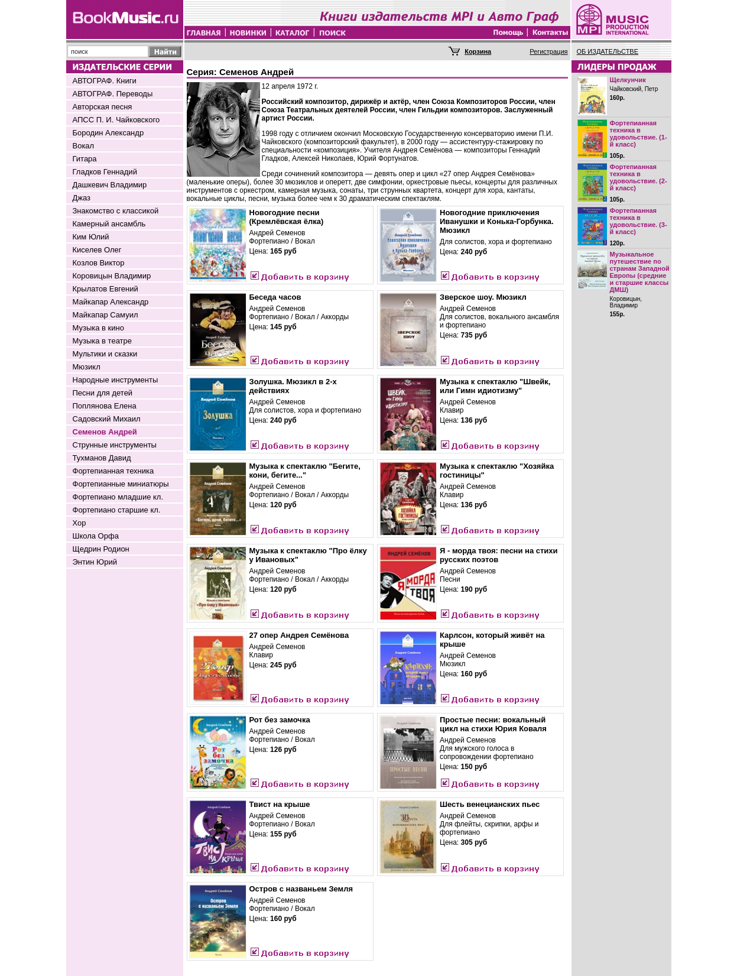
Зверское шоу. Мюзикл (483, 297)
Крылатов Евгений (105, 288)
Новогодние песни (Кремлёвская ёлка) (286, 217)
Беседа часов (275, 297)
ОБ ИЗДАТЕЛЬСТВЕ (608, 51)
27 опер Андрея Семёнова (299, 635)
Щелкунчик (628, 79)
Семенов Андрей (105, 431)
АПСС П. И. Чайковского (116, 119)
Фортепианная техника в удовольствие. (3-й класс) (638, 221)
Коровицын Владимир (112, 275)
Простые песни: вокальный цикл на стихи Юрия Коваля (493, 724)
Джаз (82, 197)
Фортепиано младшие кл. (118, 496)
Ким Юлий (91, 236)
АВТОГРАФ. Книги (105, 80)
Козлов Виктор (99, 262)
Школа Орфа (96, 535)
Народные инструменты (115, 379)
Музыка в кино (98, 327)
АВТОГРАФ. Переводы (113, 93)
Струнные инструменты (115, 444)
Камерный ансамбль (109, 223)
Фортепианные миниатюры (121, 483)
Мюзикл (86, 366)
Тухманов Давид (102, 457)
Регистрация (548, 51)
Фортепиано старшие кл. (117, 509)
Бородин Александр (108, 132)
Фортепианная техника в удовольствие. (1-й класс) (638, 133)
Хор (79, 522)
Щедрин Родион (101, 548)
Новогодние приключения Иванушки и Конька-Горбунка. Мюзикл (497, 221)
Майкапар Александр (111, 301)
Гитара (85, 158)
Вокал (84, 145)
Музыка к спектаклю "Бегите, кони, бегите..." (305, 470)
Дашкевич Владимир (110, 184)
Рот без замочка (279, 719)
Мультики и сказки (105, 353)
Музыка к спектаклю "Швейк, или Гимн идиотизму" (495, 386)
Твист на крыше (279, 804)
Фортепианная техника (113, 470)
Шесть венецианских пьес (490, 804)
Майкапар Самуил (105, 314)
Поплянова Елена (105, 405)
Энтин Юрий (95, 561)
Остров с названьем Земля (301, 888)
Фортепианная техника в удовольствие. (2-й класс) (638, 177)
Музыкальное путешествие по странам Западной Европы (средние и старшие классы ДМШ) (640, 272)
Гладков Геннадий (105, 171)
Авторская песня (102, 106)
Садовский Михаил (107, 418)
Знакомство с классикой (116, 210)
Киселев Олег (97, 249)
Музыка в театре (102, 340)
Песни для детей (103, 392)
